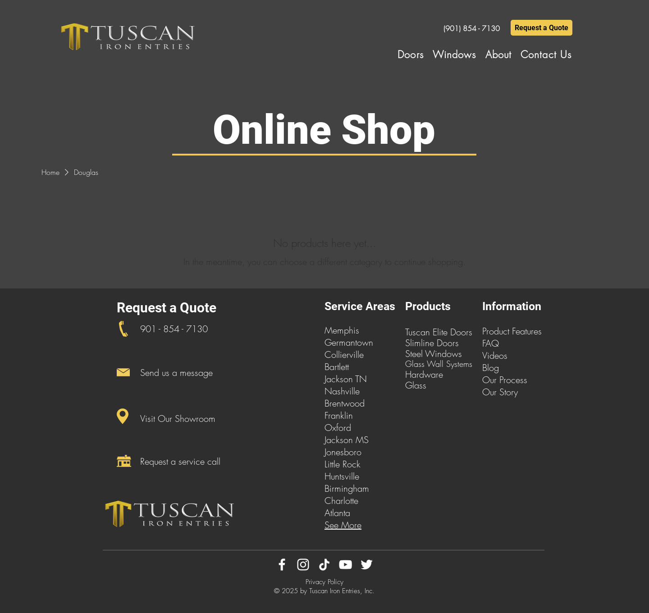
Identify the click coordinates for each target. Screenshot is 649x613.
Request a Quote (166, 308)
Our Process (504, 380)
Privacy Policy (324, 581)
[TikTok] (324, 564)
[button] (410, 54)
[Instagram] (303, 564)
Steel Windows (433, 354)
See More (342, 525)
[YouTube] (345, 564)
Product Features (512, 331)
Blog (490, 367)
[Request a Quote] (541, 28)
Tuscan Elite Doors (438, 332)
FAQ (490, 343)
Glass (415, 385)
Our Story (500, 392)
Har (412, 374)
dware (431, 374)
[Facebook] (282, 564)
